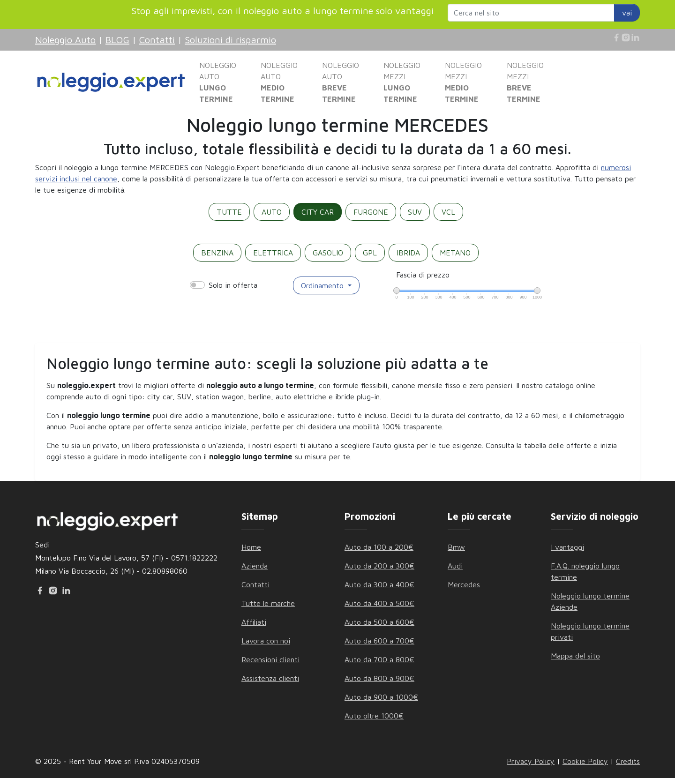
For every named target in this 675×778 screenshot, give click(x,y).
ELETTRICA (273, 252)
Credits (628, 761)
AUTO (272, 212)
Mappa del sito (575, 655)
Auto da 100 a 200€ (379, 547)
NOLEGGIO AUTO (217, 82)
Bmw (456, 547)
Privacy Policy (531, 761)
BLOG (117, 39)
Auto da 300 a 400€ (379, 584)
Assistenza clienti (270, 678)
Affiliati (253, 622)
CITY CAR (317, 212)
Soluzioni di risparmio (230, 39)
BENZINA (217, 252)
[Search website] (531, 13)
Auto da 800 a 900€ (379, 678)
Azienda (254, 565)
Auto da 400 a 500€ (379, 603)
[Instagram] (625, 37)
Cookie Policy (585, 761)
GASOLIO (328, 252)
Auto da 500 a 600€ (379, 622)
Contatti (157, 39)
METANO (455, 252)
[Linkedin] (635, 37)
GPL (370, 252)
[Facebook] (616, 37)
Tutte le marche (268, 603)
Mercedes (464, 584)
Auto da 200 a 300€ (379, 565)
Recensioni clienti (270, 659)
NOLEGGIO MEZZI (401, 82)
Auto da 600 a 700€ (379, 640)
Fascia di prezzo (423, 274)
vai (627, 12)
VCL (448, 212)
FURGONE (370, 212)
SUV (415, 212)
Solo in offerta (233, 285)
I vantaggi (567, 547)
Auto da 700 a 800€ (379, 659)
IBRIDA (408, 252)
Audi (455, 565)
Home (251, 547)
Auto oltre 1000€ (374, 715)
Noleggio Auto (65, 39)
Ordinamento (323, 285)
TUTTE (229, 212)
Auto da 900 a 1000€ (381, 697)
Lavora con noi (265, 640)
